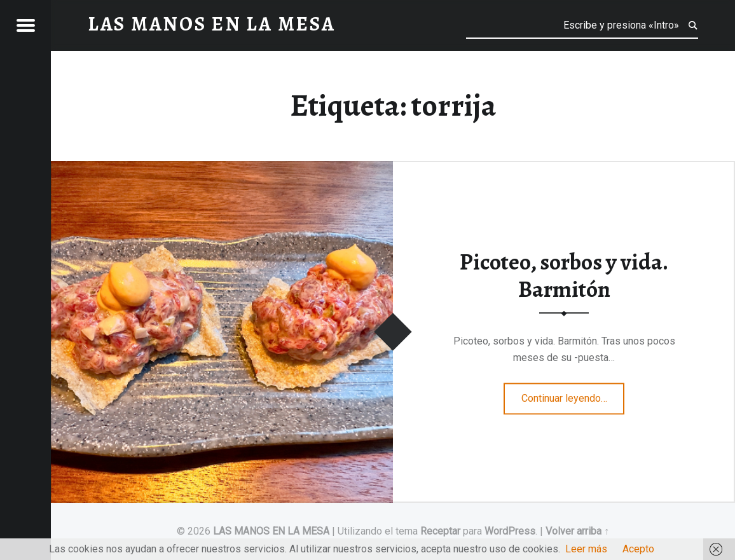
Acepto (638, 549)
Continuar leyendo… (573, 394)
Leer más (586, 549)
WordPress (509, 531)
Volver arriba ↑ (577, 531)
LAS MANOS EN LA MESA (271, 531)
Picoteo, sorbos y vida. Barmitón (564, 276)
